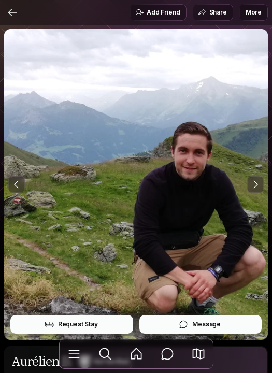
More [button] (254, 12)
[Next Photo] (255, 184)
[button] (198, 353)
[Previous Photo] (16, 184)
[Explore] (105, 353)
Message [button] (200, 324)
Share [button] (212, 12)
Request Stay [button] (71, 324)
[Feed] (136, 353)
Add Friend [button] (157, 12)
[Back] (12, 12)
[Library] (74, 353)
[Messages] (167, 353)
